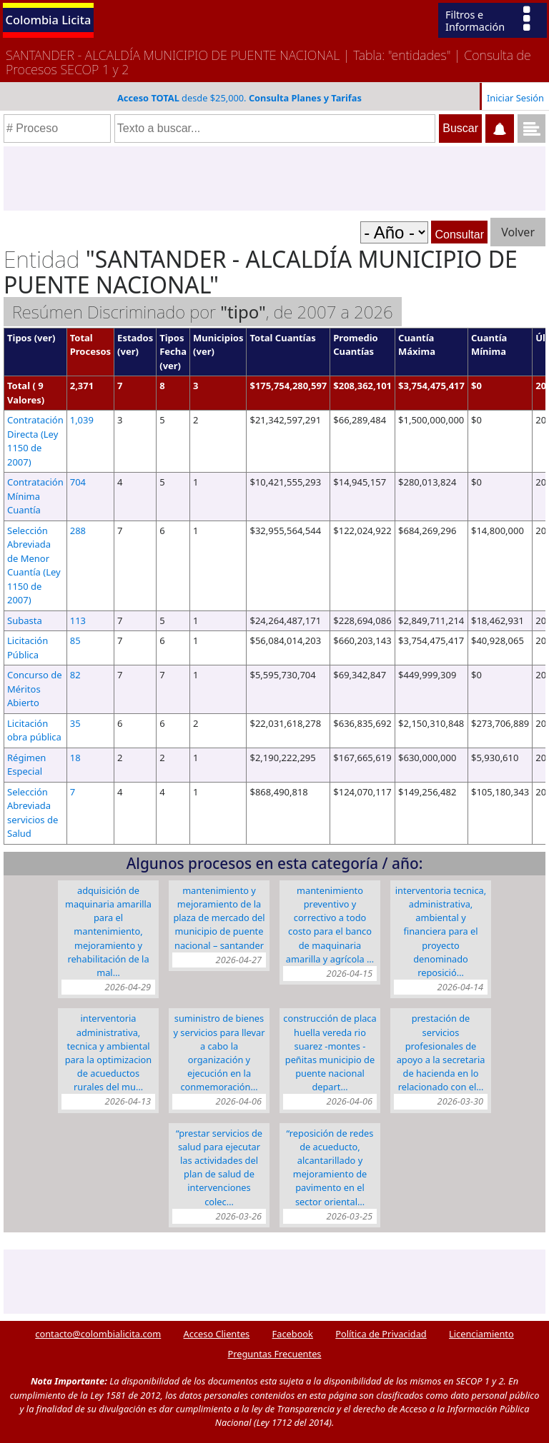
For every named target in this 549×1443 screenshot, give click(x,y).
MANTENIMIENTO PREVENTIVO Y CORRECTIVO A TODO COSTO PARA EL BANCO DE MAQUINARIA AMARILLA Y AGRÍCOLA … (330, 924)
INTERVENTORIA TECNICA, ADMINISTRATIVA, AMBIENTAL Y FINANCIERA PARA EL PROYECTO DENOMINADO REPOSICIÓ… (440, 931)
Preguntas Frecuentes (275, 1353)
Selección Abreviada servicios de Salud (32, 812)
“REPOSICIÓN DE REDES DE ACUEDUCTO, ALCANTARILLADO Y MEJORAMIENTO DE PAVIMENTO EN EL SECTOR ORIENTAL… (330, 1167)
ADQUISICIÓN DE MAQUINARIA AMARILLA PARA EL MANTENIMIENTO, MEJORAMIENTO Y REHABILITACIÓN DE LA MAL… (108, 931)
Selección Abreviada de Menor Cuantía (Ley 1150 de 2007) (34, 565)
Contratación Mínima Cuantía (35, 496)
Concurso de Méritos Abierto (34, 688)
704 (78, 482)
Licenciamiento (481, 1333)
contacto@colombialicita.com (98, 1333)
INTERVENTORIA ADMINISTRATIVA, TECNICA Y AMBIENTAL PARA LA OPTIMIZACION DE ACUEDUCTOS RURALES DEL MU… (108, 1052)
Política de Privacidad (380, 1333)
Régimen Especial (26, 764)
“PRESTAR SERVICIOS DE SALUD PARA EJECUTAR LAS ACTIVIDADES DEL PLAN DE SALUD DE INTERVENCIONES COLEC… (219, 1167)
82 (75, 674)
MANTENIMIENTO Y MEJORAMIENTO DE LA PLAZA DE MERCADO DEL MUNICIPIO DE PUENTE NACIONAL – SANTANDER (218, 918)
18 (75, 757)
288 (78, 530)
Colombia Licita (49, 19)
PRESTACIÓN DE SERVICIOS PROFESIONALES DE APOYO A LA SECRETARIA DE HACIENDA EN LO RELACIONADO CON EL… (441, 1052)
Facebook (292, 1333)
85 (75, 640)
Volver (518, 232)
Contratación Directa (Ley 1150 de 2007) (35, 440)
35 (75, 723)
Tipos (19, 337)
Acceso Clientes (217, 1333)
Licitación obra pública (34, 730)
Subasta (24, 620)
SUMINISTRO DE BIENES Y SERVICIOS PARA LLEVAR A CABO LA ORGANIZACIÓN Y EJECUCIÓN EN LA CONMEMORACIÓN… (218, 1052)
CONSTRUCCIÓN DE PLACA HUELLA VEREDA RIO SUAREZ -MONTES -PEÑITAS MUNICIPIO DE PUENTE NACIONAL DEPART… (329, 1052)
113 (78, 620)
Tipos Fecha (173, 344)
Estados (135, 337)
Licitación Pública (27, 647)
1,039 (82, 419)
